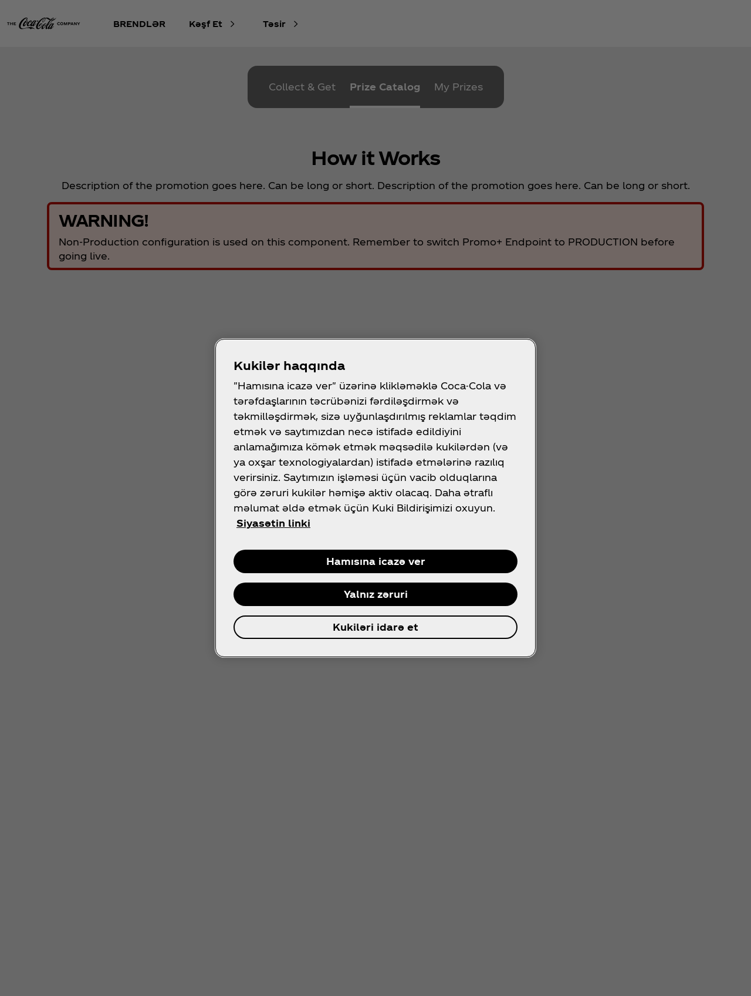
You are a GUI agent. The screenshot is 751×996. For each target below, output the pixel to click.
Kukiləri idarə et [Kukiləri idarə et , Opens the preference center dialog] (375, 626)
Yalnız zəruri (376, 594)
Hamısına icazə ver (375, 561)
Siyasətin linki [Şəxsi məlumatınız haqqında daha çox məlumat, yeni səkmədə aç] (273, 523)
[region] (375, 498)
